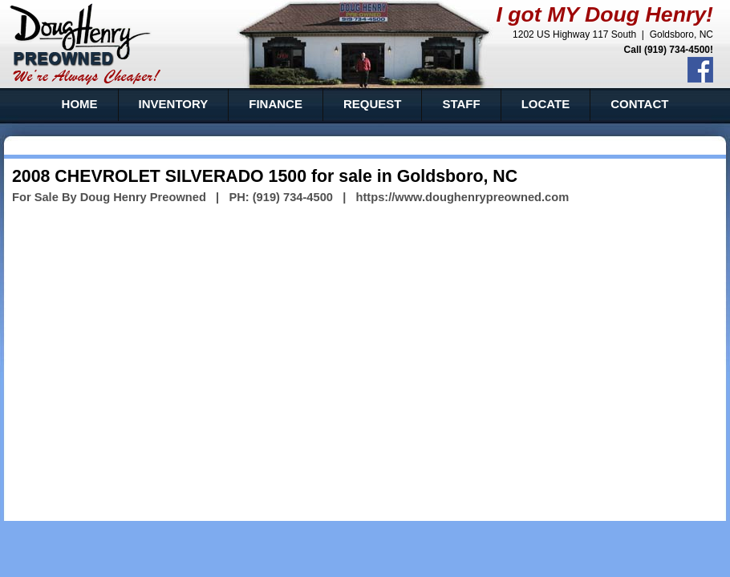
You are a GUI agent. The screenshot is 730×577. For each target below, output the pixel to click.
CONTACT (639, 104)
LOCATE (545, 104)
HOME (80, 104)
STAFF (461, 104)
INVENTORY (174, 104)
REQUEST (372, 104)
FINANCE (275, 104)
